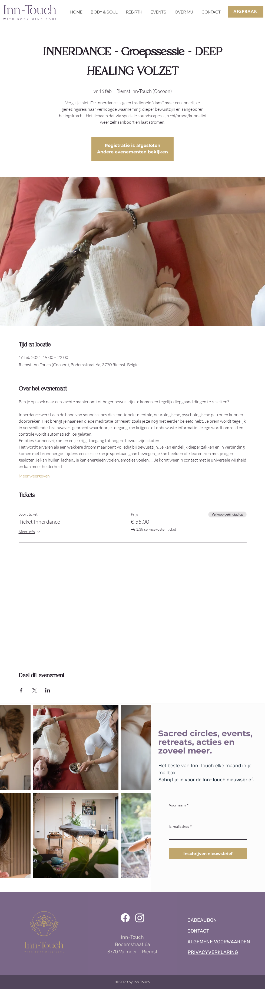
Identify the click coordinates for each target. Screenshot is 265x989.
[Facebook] (125, 918)
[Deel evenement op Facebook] (21, 690)
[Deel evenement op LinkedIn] (47, 690)
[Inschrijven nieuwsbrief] (208, 853)
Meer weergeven (34, 476)
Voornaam (177, 805)
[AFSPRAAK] (245, 12)
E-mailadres (179, 826)
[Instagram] (140, 918)
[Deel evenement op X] (34, 690)
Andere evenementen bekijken (132, 151)
